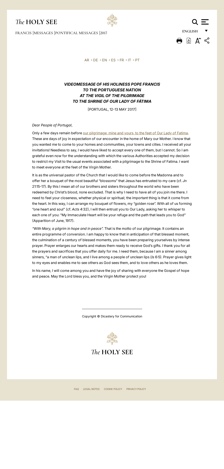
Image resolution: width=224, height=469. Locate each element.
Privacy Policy (136, 389)
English (192, 32)
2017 (103, 32)
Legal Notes (91, 389)
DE (95, 60)
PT (137, 60)
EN (104, 60)
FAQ (76, 389)
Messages (44, 32)
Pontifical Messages (77, 32)
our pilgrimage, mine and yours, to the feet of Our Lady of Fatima (135, 133)
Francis (23, 32)
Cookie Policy (113, 389)
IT (129, 60)
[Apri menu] (204, 22)
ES (113, 60)
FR (122, 60)
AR (86, 60)
